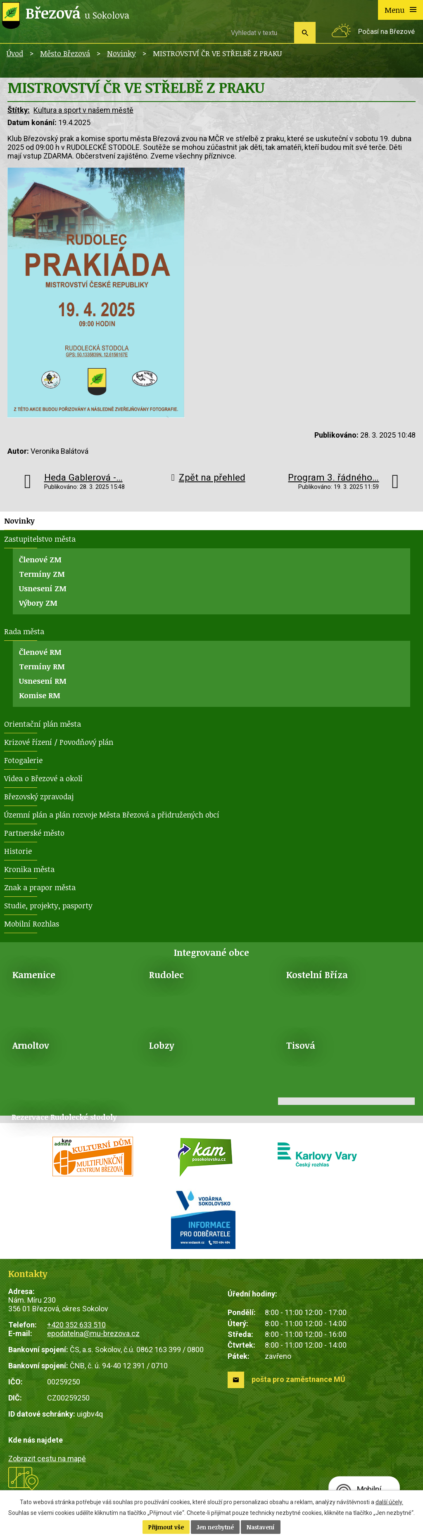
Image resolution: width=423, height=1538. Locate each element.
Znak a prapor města (40, 887)
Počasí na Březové (386, 32)
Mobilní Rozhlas (31, 924)
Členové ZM (40, 559)
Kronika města (29, 869)
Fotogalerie (23, 760)
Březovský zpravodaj (39, 796)
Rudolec (166, 975)
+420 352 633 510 (76, 1324)
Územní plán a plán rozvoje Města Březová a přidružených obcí (111, 815)
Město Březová (65, 53)
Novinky (121, 53)
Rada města (24, 631)
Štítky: (18, 110)
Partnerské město (34, 833)
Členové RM (40, 652)
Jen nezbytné (215, 1527)
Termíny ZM (42, 574)
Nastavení (261, 1527)
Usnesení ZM (43, 588)
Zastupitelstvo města (40, 539)
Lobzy (161, 1045)
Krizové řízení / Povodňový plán (58, 742)
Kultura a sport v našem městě (83, 110)
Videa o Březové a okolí (43, 778)
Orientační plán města (42, 724)
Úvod (15, 53)
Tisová (300, 1045)
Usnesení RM (43, 681)
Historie (18, 851)
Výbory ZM (38, 603)
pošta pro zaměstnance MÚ (298, 1379)
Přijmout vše (166, 1527)
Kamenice (33, 975)
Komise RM (39, 695)
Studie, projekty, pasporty (48, 905)
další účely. (389, 1502)
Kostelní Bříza (317, 975)
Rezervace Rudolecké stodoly (64, 1117)
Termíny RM (42, 666)
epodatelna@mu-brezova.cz (93, 1333)
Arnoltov (30, 1045)
